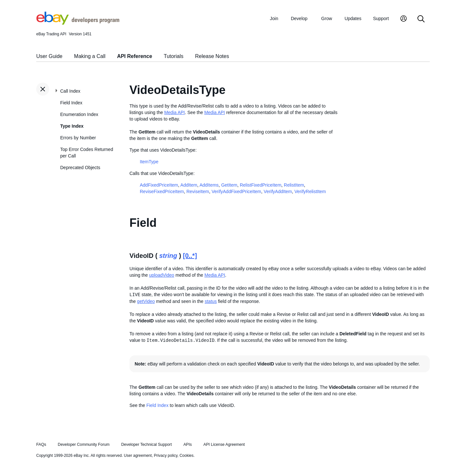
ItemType (149, 161)
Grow (326, 18)
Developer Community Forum (84, 444)
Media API (174, 112)
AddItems (208, 185)
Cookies (187, 455)
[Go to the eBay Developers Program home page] (77, 23)
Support (381, 18)
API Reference (134, 56)
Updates (353, 18)
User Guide (49, 56)
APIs (187, 444)
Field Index (71, 102)
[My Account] (403, 19)
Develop (299, 18)
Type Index (71, 126)
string (168, 255)
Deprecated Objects (80, 167)
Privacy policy (165, 455)
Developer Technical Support (146, 444)
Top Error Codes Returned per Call (86, 152)
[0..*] (190, 255)
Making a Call (89, 56)
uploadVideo (161, 275)
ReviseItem (197, 191)
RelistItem (294, 185)
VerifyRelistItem (310, 191)
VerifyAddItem (278, 191)
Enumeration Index (79, 114)
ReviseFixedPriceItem (162, 191)
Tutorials (173, 56)
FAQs (41, 444)
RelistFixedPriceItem (260, 185)
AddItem (188, 185)
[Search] (421, 19)
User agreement (138, 455)
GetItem (229, 185)
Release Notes (212, 56)
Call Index (70, 91)
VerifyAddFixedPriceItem (236, 191)
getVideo (146, 301)
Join (274, 18)
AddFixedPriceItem (159, 185)
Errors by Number (78, 137)
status (210, 301)
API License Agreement (224, 444)
